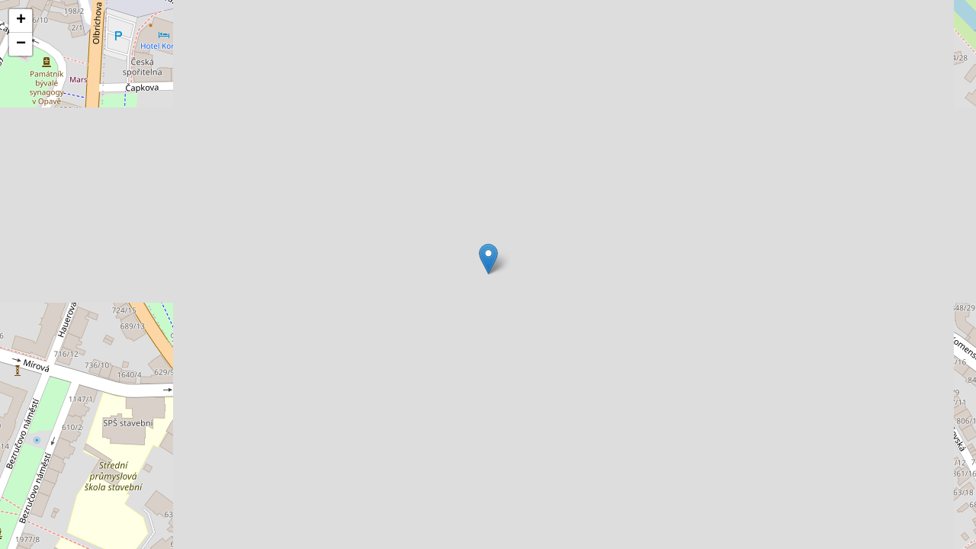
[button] (488, 258)
